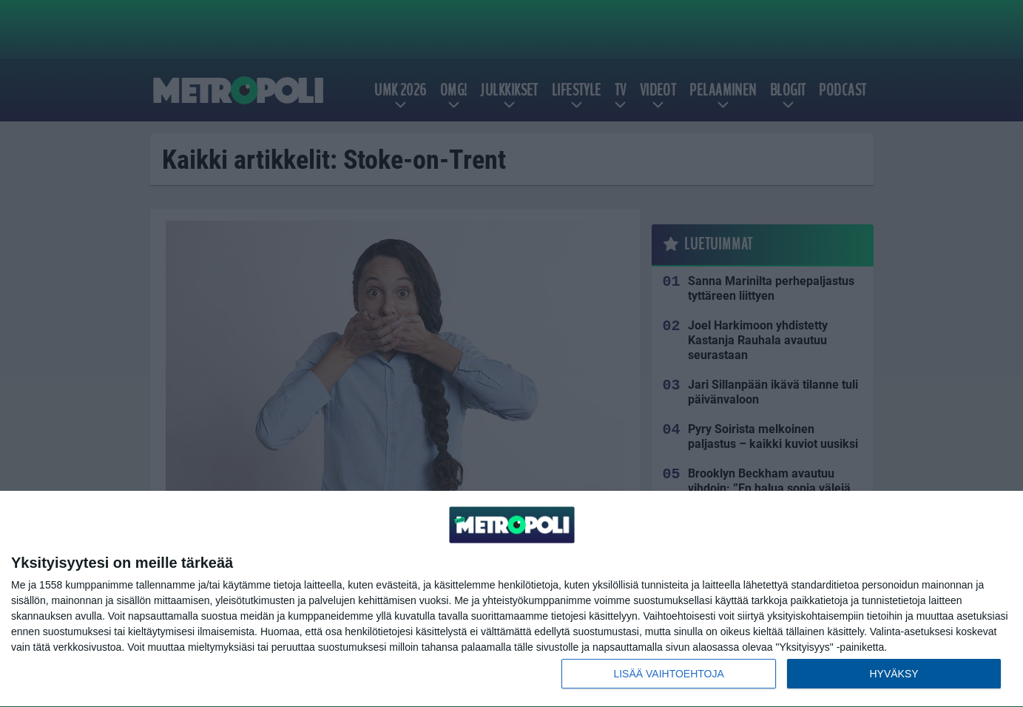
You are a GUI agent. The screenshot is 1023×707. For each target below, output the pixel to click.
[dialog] (511, 599)
